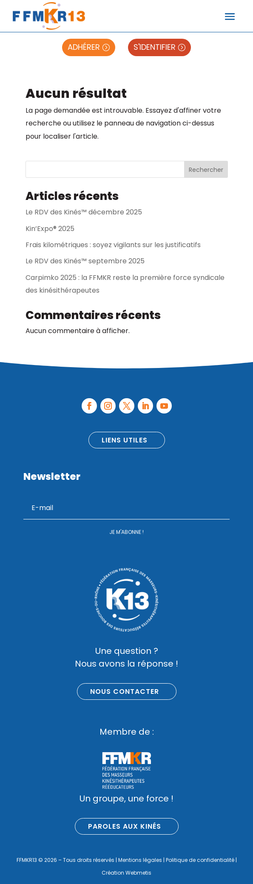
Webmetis (138, 872)
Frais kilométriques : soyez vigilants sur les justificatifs (113, 245)
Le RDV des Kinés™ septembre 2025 (85, 261)
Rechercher (206, 169)
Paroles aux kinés (124, 826)
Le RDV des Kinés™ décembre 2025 (84, 212)
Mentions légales (140, 860)
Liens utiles (125, 440)
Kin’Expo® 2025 (50, 229)
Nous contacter (124, 691)
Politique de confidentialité (200, 860)
